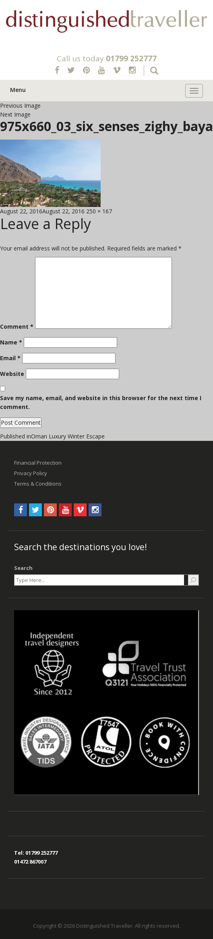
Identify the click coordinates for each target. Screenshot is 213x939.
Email (10, 358)
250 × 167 (99, 211)
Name (11, 342)
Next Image (15, 114)
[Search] (193, 580)
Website (12, 374)
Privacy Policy (30, 473)
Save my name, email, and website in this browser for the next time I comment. (100, 402)
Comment (16, 326)
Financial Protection (38, 462)
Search (23, 568)
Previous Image (20, 105)
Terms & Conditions (38, 483)
